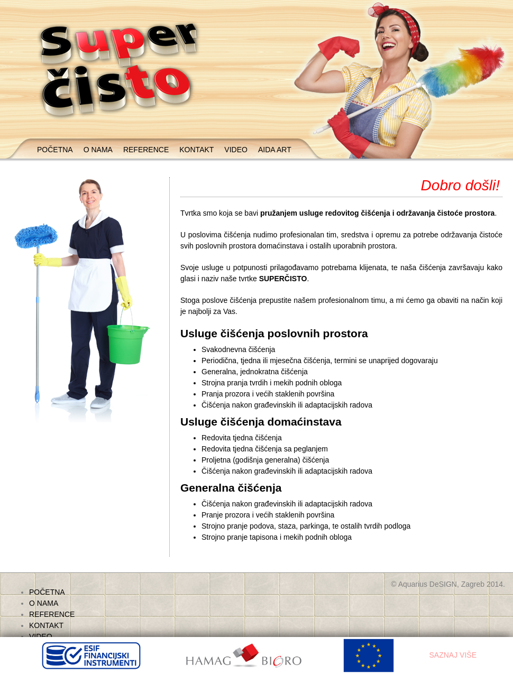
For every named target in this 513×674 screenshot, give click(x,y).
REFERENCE (146, 149)
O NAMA (98, 149)
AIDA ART (274, 149)
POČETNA (55, 149)
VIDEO (236, 149)
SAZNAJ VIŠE (453, 655)
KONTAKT (196, 149)
